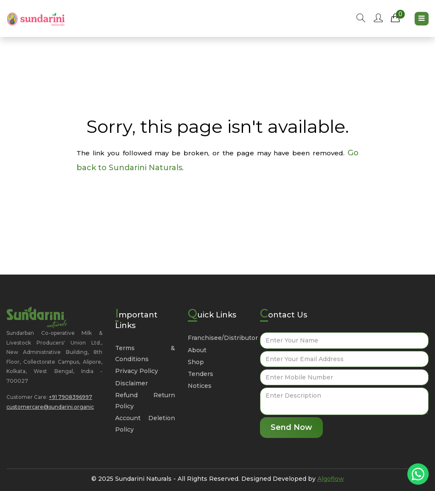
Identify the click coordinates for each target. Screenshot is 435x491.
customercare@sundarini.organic (50, 407)
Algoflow (330, 479)
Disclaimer (131, 383)
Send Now (291, 427)
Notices (200, 386)
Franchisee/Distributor (223, 338)
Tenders (200, 374)
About (197, 350)
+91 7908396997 (70, 397)
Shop (196, 362)
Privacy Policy (136, 371)
